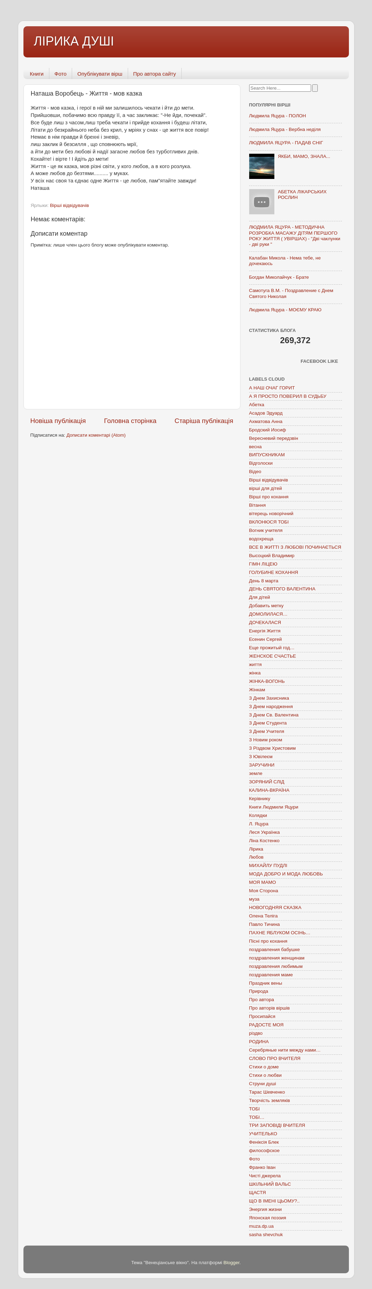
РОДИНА (259, 1041)
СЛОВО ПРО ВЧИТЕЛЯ (275, 1058)
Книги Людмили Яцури (274, 807)
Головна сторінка (130, 420)
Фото (60, 74)
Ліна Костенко (264, 840)
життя (255, 664)
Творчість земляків (269, 1100)
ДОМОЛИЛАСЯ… (268, 614)
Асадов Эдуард (266, 413)
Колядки (258, 815)
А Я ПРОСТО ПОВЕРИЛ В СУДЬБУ (288, 396)
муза (254, 899)
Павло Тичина (264, 924)
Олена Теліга (263, 916)
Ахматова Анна (266, 421)
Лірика (256, 849)
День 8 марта (264, 580)
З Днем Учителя (266, 731)
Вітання (257, 505)
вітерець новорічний (271, 513)
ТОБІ (254, 1108)
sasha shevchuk (266, 1234)
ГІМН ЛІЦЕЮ (263, 564)
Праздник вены (265, 983)
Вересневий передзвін (273, 438)
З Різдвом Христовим (272, 748)
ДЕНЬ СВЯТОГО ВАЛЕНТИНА (282, 588)
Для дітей (259, 597)
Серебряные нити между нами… (285, 1050)
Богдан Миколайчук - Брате (279, 277)
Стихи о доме (264, 1066)
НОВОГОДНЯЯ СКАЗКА (275, 907)
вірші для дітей (265, 488)
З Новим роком (265, 739)
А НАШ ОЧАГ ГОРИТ (272, 387)
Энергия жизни (265, 1209)
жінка (255, 672)
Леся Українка (264, 832)
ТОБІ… (257, 1117)
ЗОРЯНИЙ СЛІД (267, 781)
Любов (256, 857)
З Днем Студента (268, 723)
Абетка (257, 404)
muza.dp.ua (261, 1226)
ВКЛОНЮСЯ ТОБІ (269, 522)
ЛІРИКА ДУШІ (74, 41)
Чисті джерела (265, 1175)
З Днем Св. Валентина (274, 715)
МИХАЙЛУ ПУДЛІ (268, 865)
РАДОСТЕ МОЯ (266, 1024)
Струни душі (262, 1083)
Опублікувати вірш (99, 74)
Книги (36, 74)
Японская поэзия (267, 1217)
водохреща (261, 538)
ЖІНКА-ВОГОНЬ (267, 681)
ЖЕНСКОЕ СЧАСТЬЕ (272, 656)
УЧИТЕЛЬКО (263, 1133)
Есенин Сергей (265, 639)
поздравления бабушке (274, 949)
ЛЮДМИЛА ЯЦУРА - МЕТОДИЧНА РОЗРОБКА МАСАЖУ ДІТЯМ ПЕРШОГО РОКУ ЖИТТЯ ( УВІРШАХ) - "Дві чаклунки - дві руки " (295, 235)
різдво (256, 1033)
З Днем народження (271, 706)
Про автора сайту (154, 74)
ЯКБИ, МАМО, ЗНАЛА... (304, 156)
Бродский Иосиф (267, 429)
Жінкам (257, 689)
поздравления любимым (276, 966)
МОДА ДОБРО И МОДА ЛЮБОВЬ (286, 873)
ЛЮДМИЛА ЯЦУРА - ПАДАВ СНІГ (286, 142)
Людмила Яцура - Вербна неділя (285, 129)
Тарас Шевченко (267, 1092)
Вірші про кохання (269, 496)
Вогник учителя (266, 530)
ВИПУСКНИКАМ (267, 454)
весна (255, 446)
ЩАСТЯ (257, 1192)
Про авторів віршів (269, 1008)
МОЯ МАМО (262, 882)
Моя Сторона (263, 890)
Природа (258, 991)
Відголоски (261, 463)
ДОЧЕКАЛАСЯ (265, 622)
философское (264, 1150)
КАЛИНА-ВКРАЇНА (269, 790)
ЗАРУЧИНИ (262, 765)
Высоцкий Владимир (272, 555)
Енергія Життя (265, 630)
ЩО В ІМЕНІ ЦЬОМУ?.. (274, 1201)
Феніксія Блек (264, 1142)
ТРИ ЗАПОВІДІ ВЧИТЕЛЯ (277, 1125)
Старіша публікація (204, 420)
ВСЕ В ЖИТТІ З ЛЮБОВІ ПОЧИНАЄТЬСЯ (295, 547)
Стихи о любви (265, 1075)
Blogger (232, 1262)
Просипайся (262, 1016)
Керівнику (260, 798)
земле (255, 773)
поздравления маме (271, 974)
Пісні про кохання (268, 941)
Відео (255, 471)
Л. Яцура (258, 823)
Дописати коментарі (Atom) (96, 435)
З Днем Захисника (269, 698)
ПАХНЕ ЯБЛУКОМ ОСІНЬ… (280, 932)
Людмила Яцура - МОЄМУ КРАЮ (285, 309)
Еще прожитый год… (272, 647)
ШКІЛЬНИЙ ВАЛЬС (270, 1184)
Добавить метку (266, 605)
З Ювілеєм (261, 756)
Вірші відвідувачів (69, 205)
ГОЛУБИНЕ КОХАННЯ (273, 572)
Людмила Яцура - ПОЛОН (277, 115)
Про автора (261, 999)
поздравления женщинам (277, 958)
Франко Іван (262, 1167)
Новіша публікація (58, 420)
